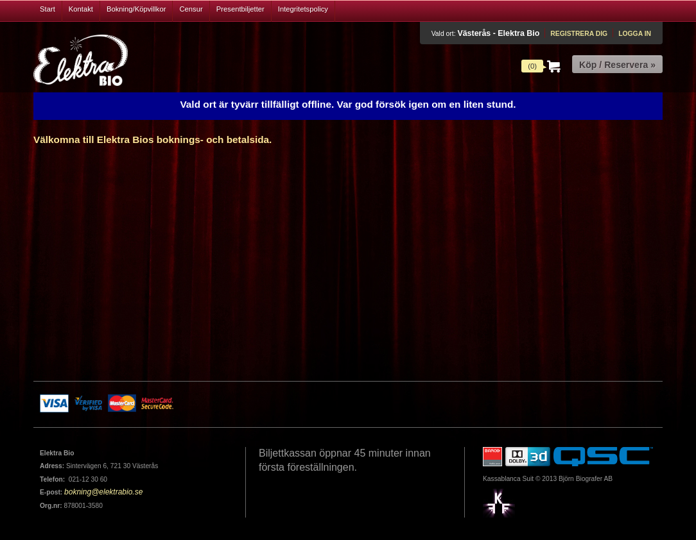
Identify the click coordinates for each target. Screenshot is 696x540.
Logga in (634, 33)
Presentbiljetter (240, 9)
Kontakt (81, 9)
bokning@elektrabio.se (103, 491)
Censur (190, 9)
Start (47, 9)
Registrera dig (578, 33)
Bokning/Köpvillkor (136, 9)
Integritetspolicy (303, 9)
